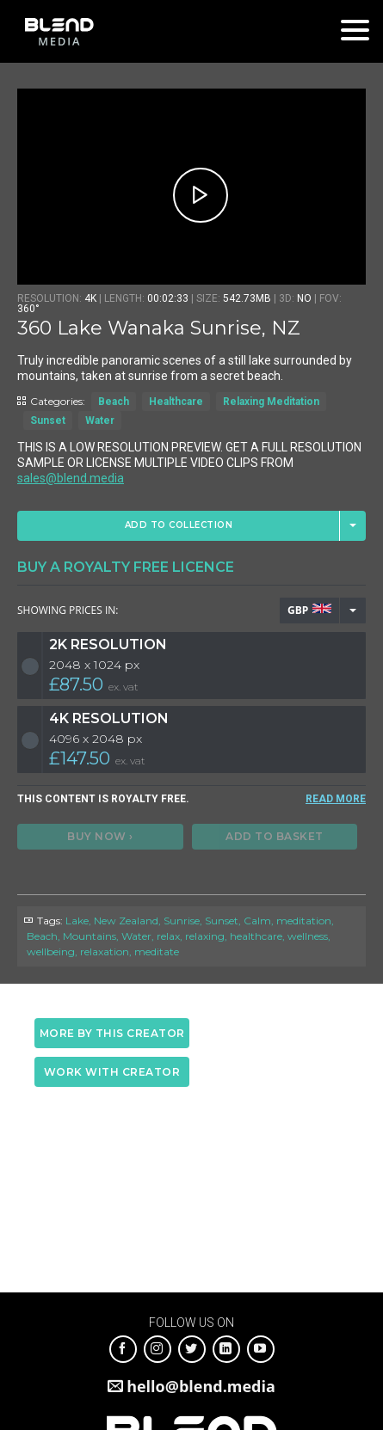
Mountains (89, 936)
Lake (77, 920)
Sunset (47, 420)
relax (168, 936)
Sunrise (182, 920)
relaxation (104, 951)
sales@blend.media (70, 478)
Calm (257, 920)
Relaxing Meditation (271, 402)
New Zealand (126, 920)
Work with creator (112, 1071)
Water (99, 420)
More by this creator (112, 1033)
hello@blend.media (201, 1386)
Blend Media (59, 31)
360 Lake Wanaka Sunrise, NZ (158, 328)
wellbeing (51, 951)
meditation (303, 920)
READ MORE (336, 799)
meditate (156, 951)
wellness (307, 936)
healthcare (256, 936)
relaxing (205, 936)
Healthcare (176, 402)
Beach (113, 402)
